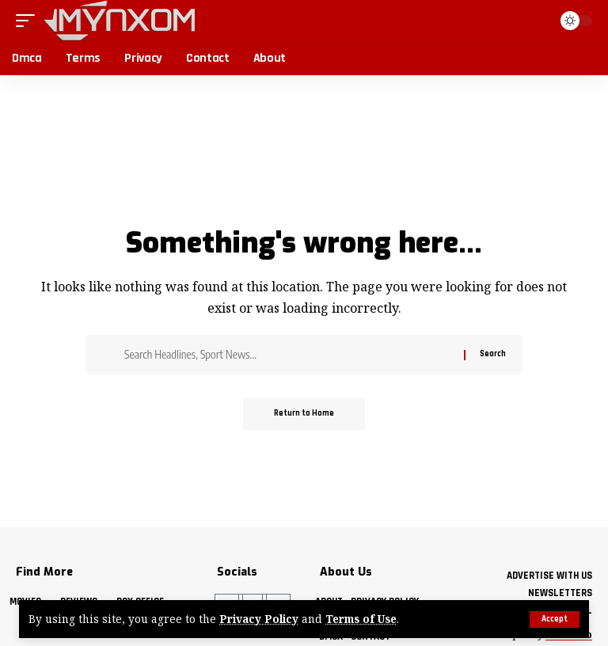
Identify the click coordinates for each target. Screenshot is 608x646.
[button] (555, 619)
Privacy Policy (258, 619)
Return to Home (304, 414)
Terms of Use (361, 619)
